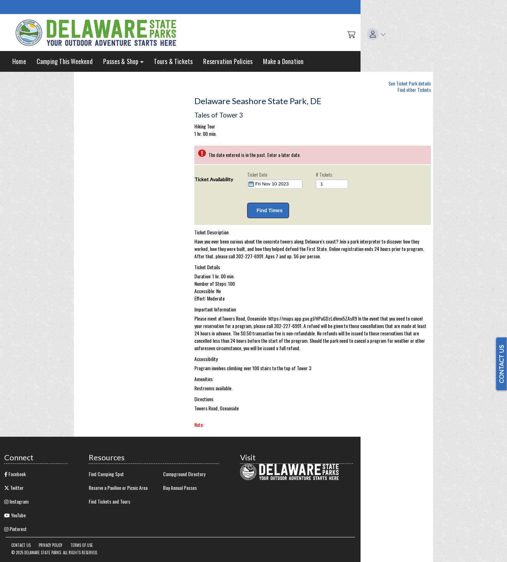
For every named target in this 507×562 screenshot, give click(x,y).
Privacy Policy (50, 545)
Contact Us (21, 545)
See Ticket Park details (409, 82)
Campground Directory (184, 474)
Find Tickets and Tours (109, 501)
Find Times (268, 210)
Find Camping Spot (106, 474)
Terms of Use (81, 545)
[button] (376, 34)
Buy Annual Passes (180, 487)
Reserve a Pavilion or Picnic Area (118, 487)
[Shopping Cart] (352, 34)
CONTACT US (501, 364)
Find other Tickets (414, 89)
